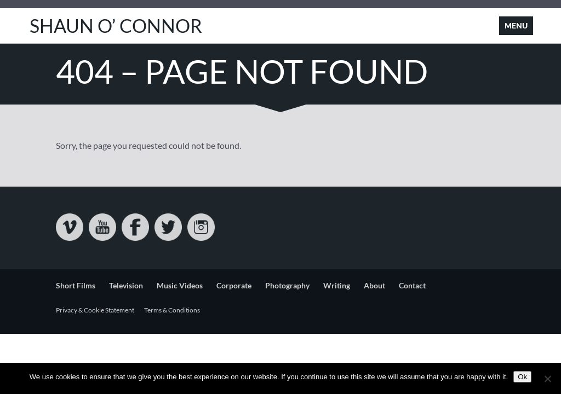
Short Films (75, 285)
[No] (547, 378)
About (374, 285)
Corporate (233, 285)
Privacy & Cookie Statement (95, 310)
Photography (287, 285)
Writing (336, 285)
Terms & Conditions (172, 310)
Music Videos (180, 285)
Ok (522, 377)
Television (126, 285)
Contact (412, 285)
